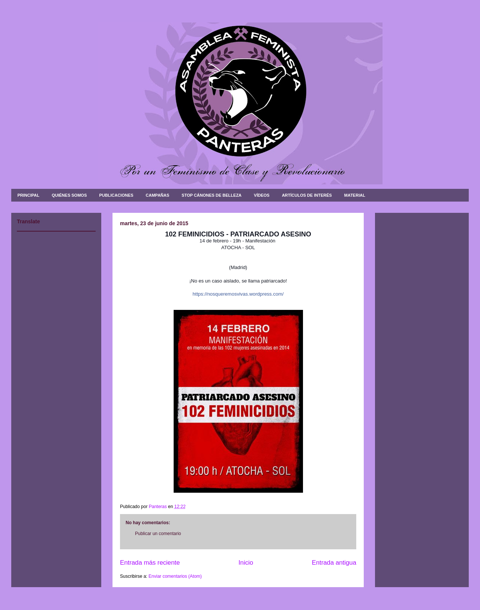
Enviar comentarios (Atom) (175, 576)
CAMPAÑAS (158, 195)
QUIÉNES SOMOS (69, 195)
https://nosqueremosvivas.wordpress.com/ (238, 294)
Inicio (245, 562)
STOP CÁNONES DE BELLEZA (212, 195)
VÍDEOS (262, 195)
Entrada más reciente (150, 562)
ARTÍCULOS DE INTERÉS (307, 195)
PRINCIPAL (28, 195)
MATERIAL (354, 195)
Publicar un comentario (158, 533)
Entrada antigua (334, 562)
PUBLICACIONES (116, 195)
